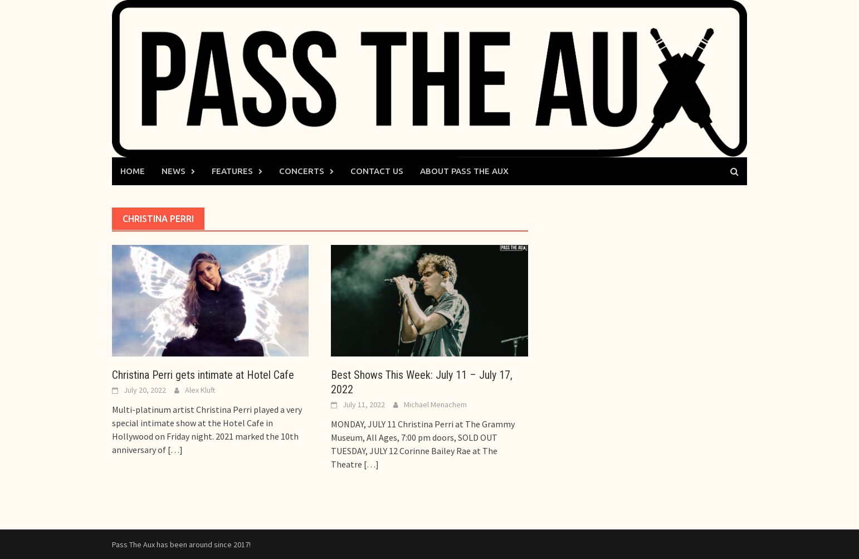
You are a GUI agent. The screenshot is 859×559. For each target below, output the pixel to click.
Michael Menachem (435, 404)
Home (132, 171)
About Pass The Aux (464, 171)
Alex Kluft (200, 390)
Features (232, 171)
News (174, 171)
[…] (174, 449)
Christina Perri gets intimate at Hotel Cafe (203, 375)
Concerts (301, 171)
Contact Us (376, 171)
